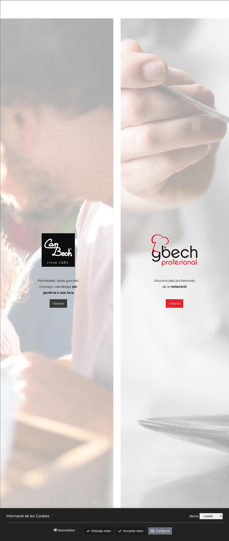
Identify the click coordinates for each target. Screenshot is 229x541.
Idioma (194, 516)
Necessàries (66, 530)
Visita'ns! (58, 303)
